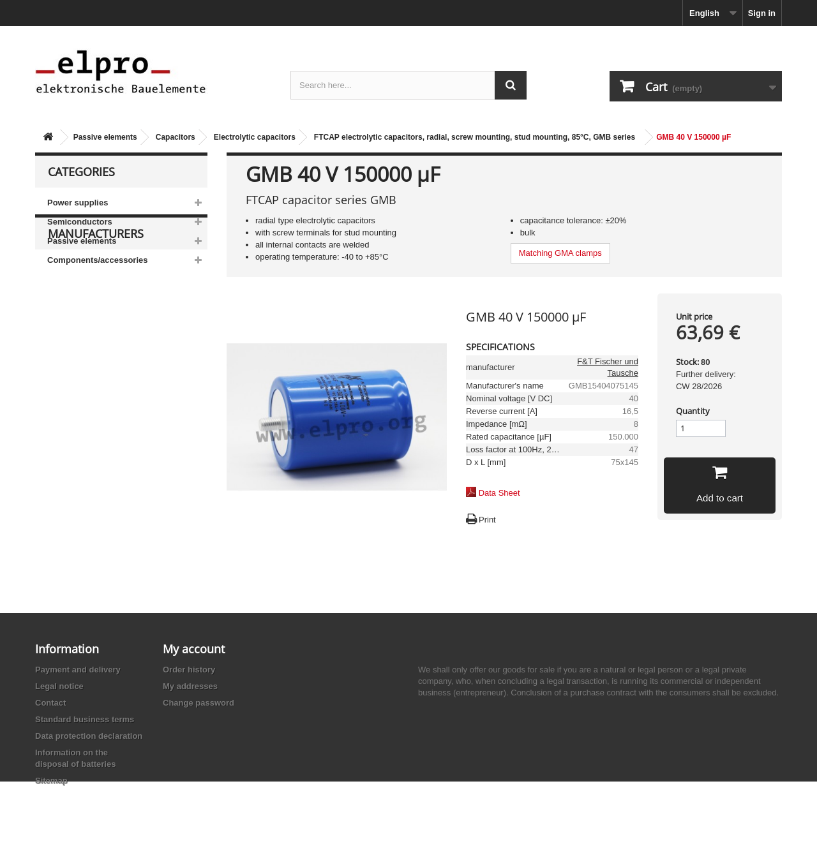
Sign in (762, 13)
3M (63, 332)
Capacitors (175, 137)
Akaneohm (77, 447)
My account (194, 648)
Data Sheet (499, 493)
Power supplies (77, 202)
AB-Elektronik (82, 352)
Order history (189, 669)
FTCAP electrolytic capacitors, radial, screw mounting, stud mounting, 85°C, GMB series (474, 137)
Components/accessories (97, 260)
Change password (198, 703)
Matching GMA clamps (560, 253)
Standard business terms (84, 719)
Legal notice (59, 686)
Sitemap (51, 780)
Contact (50, 703)
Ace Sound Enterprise (97, 390)
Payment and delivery (78, 669)
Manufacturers (96, 307)
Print (487, 519)
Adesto (70, 428)
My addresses (190, 686)
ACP (65, 409)
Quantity (693, 411)
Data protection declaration (88, 736)
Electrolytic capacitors (255, 137)
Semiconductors (79, 221)
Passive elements (105, 137)
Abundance (78, 371)
